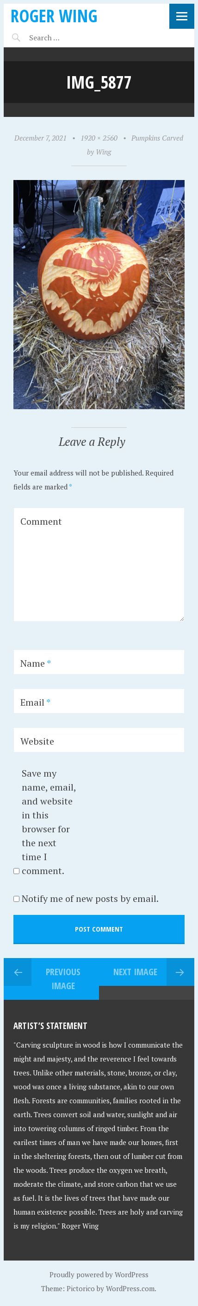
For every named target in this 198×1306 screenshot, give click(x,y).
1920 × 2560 (99, 137)
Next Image (135, 971)
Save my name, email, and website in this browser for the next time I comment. (49, 822)
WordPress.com (130, 1288)
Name (35, 663)
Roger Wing (54, 15)
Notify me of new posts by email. (90, 898)
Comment (41, 521)
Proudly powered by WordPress (99, 1274)
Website (37, 741)
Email (35, 702)
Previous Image (63, 978)
